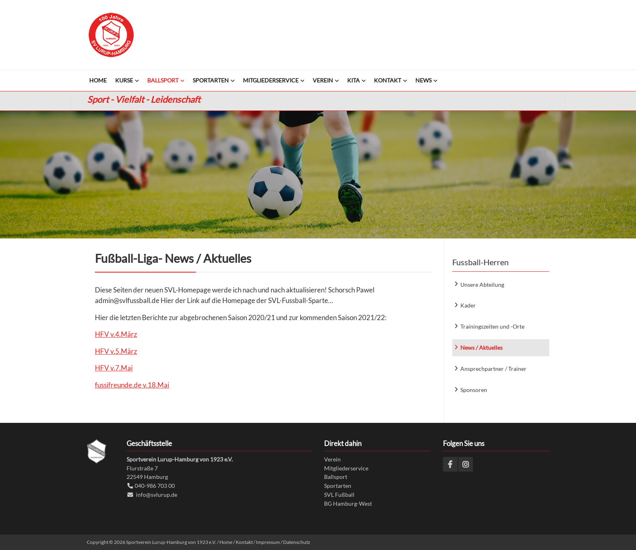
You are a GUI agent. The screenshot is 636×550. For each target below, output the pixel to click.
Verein (332, 459)
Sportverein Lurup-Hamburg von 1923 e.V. (111, 35)
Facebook (450, 464)
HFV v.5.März (116, 351)
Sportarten (337, 485)
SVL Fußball (339, 494)
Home (225, 542)
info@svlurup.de (156, 494)
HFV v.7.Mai (114, 368)
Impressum (268, 542)
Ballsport (335, 476)
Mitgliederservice (346, 468)
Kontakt (244, 542)
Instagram (465, 464)
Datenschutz (296, 542)
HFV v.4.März (116, 334)
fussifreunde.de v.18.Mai (132, 385)
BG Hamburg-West (348, 503)
